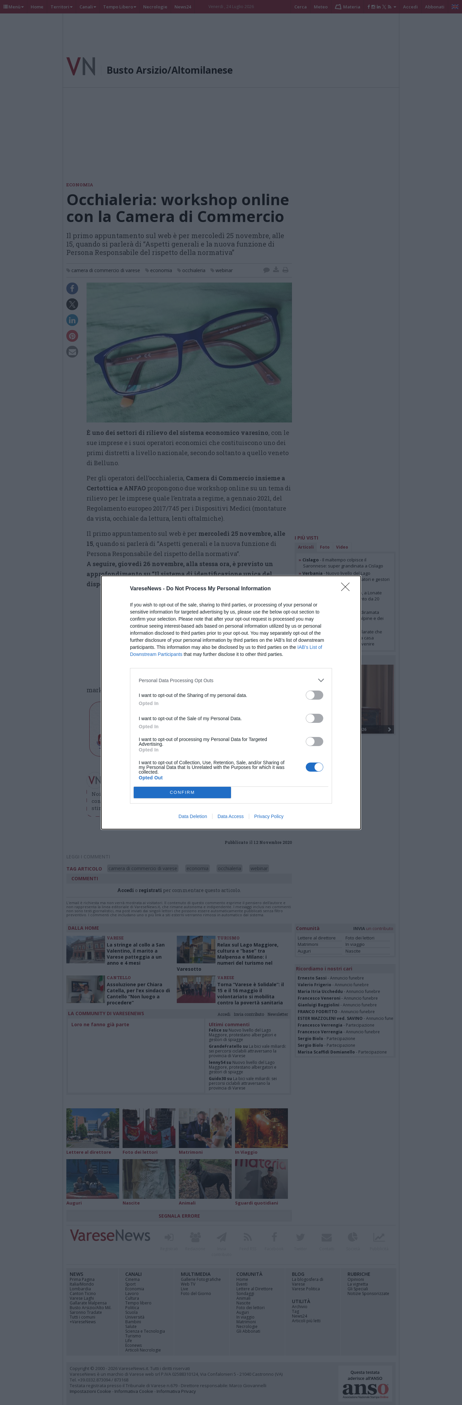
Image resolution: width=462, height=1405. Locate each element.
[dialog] (231, 702)
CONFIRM (182, 792)
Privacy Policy (269, 816)
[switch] (314, 695)
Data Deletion (192, 816)
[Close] (347, 589)
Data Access (231, 816)
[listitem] (231, 680)
